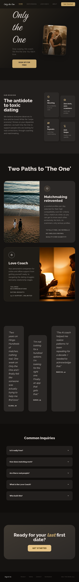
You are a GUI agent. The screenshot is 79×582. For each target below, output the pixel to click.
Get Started (68, 4)
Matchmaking (32, 4)
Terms (31, 576)
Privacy (23, 576)
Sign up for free (24, 63)
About (55, 4)
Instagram (48, 576)
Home (21, 4)
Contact (39, 576)
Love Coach (44, 4)
